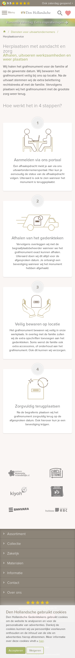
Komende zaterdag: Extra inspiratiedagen (37, 22)
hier (41, 641)
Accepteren (16, 650)
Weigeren (35, 650)
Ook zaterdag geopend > (57, 3)
